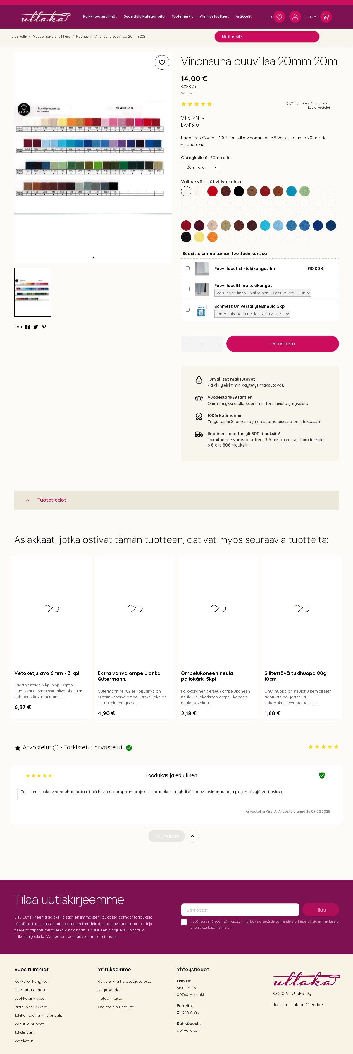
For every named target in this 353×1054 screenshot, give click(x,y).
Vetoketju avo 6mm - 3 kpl (46, 673)
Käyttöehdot (109, 989)
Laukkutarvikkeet (30, 998)
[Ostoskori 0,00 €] (318, 17)
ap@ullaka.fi (189, 1030)
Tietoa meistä (110, 998)
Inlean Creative (308, 1004)
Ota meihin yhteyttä (116, 1006)
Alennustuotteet (214, 16)
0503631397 (188, 1012)
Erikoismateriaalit (29, 989)
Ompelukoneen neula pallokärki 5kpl (207, 676)
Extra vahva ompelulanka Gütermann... (129, 676)
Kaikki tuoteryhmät (100, 16)
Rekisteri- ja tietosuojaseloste (124, 981)
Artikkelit (244, 16)
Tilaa (321, 910)
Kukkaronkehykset (31, 981)
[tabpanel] (93, 157)
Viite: (186, 118)
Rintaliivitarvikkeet (30, 1006)
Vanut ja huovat (29, 1023)
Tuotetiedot (45, 500)
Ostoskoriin (282, 344)
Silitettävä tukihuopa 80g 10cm (295, 676)
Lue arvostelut (319, 108)
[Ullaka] (46, 16)
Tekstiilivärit (24, 1032)
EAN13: (188, 125)
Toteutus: (283, 1004)
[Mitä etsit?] (267, 37)
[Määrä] (202, 344)
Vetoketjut (23, 1040)
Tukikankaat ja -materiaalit (38, 1015)
